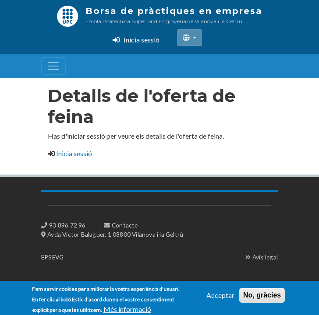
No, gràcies (262, 296)
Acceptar (220, 296)
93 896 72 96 (67, 225)
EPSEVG (52, 257)
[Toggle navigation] (53, 66)
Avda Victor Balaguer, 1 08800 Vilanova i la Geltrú (115, 234)
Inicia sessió (142, 39)
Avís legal (265, 257)
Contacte (125, 225)
